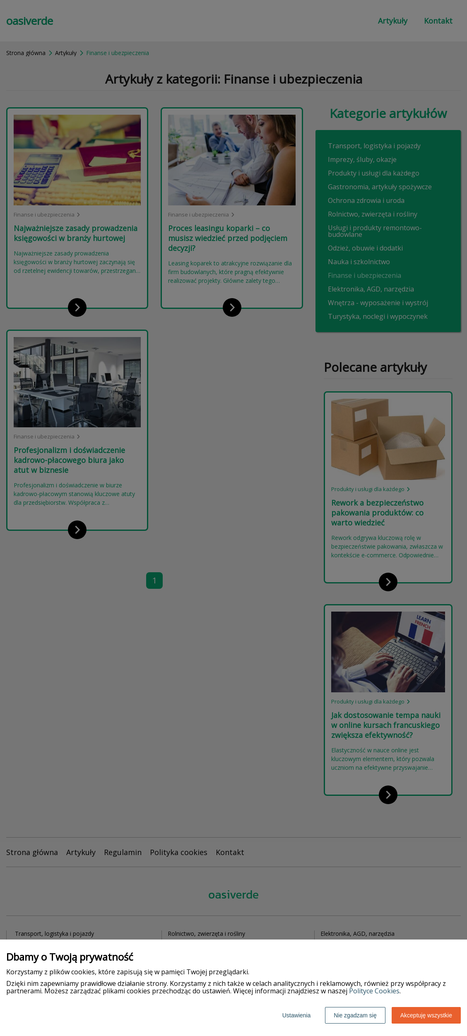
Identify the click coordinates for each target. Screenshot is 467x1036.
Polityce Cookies (374, 990)
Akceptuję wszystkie (426, 1015)
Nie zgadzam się (355, 1015)
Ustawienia (296, 1015)
